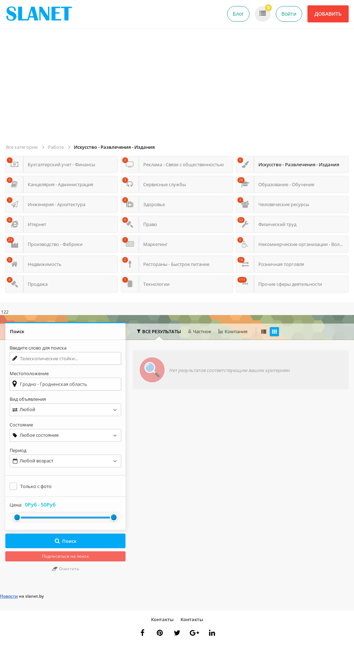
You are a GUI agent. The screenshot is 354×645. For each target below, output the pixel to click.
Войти (288, 13)
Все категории (22, 147)
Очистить (65, 569)
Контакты (162, 619)
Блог (238, 13)
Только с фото (36, 486)
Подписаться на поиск (65, 556)
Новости (9, 596)
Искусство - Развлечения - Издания (114, 147)
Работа (56, 147)
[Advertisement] (178, 89)
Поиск (65, 541)
